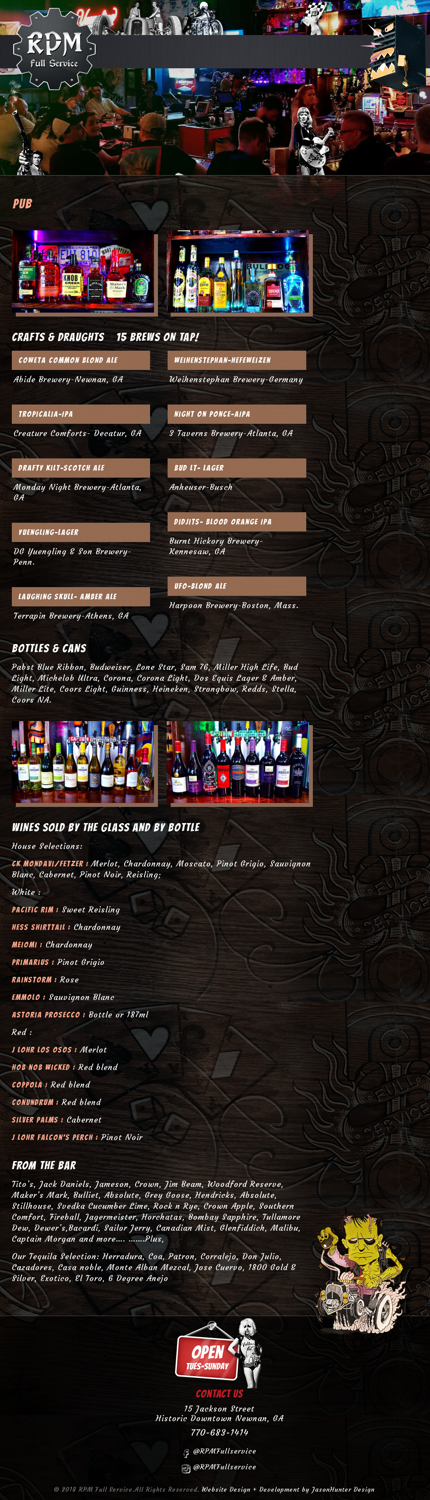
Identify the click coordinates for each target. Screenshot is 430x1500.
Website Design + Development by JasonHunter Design (288, 1489)
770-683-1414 (219, 1432)
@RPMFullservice (219, 1452)
